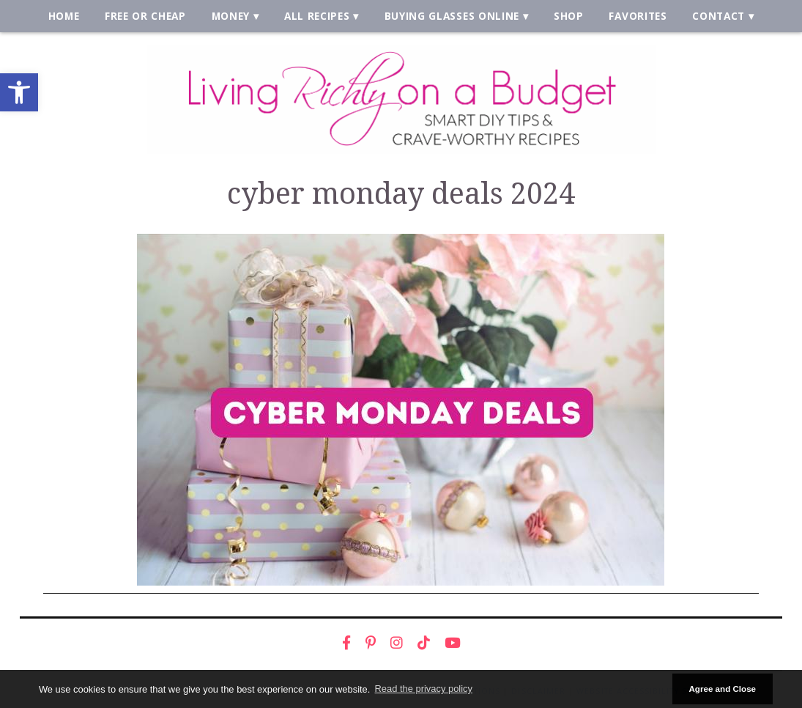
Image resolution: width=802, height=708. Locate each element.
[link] (19, 92)
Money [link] (231, 16)
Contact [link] (718, 16)
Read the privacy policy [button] (423, 688)
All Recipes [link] (317, 16)
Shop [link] (569, 16)
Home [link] (64, 16)
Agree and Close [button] (722, 688)
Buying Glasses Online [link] (452, 16)
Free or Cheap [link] (145, 16)
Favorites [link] (638, 16)
